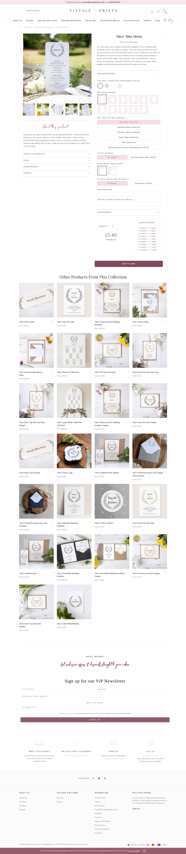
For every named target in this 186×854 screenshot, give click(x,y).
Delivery (60, 798)
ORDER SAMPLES (33, 11)
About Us (17, 21)
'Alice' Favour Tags (65, 473)
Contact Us (23, 798)
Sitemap (22, 809)
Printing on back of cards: (107, 179)
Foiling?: (100, 153)
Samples (147, 21)
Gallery (30, 21)
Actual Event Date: (105, 190)
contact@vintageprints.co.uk (113, 759)
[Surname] (133, 689)
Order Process (100, 798)
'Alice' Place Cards (26, 322)
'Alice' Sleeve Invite (140, 322)
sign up (138, 809)
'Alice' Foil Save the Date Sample (146, 573)
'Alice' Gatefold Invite (28, 573)
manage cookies (134, 851)
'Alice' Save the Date (65, 322)
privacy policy (70, 713)
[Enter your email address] (95, 696)
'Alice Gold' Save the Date (143, 523)
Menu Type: (101, 118)
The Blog (168, 20)
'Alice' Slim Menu (62, 27)
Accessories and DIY (110, 21)
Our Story (22, 802)
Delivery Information (102, 821)
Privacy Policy (100, 825)
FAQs (157, 21)
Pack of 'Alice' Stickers (104, 523)
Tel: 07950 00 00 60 (150, 756)
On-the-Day (90, 21)
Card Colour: (102, 81)
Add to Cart (128, 264)
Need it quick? (100, 806)
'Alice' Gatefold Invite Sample (107, 473)
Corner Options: (103, 164)
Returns (60, 802)
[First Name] (57, 689)
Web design (70, 844)
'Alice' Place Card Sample (29, 473)
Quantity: (103, 226)
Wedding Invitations (71, 21)
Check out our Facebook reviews (76, 756)
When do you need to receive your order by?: (115, 199)
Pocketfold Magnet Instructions (106, 809)
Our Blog (22, 806)
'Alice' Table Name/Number (68, 624)
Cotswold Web (82, 844)
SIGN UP (95, 720)
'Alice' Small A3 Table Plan (68, 372)
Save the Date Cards (47, 21)
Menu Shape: (102, 92)
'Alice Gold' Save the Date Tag (145, 372)
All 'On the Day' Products (44, 27)
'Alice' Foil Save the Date (105, 372)
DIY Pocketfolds (132, 21)
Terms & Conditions (102, 829)
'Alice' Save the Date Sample (144, 422)
